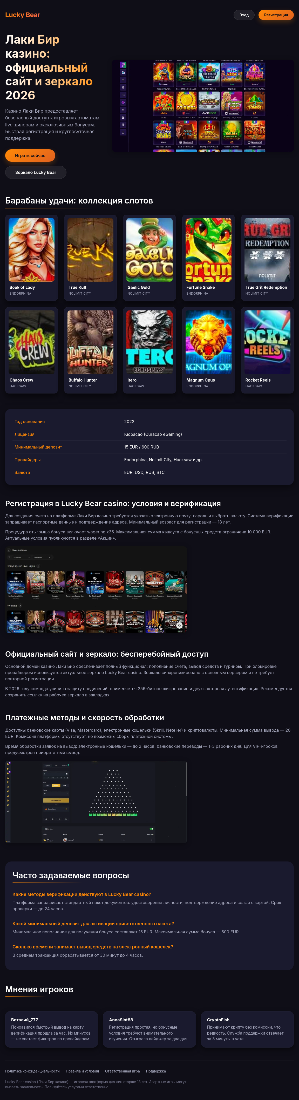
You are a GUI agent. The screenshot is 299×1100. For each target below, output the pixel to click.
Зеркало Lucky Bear (35, 172)
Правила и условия (82, 1071)
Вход (244, 15)
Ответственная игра (122, 1071)
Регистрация (276, 15)
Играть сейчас (30, 155)
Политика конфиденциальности (32, 1071)
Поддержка (156, 1071)
